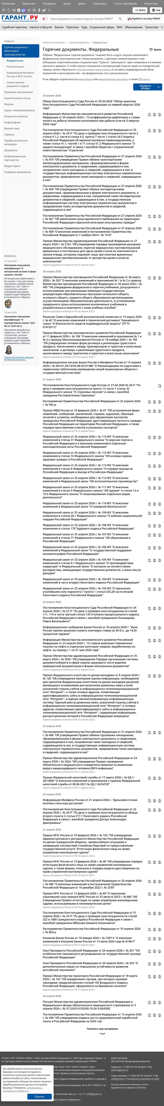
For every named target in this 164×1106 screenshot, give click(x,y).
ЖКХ (119, 27)
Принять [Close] (40, 1096)
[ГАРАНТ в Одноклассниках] (39, 10)
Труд (84, 27)
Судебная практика (14, 27)
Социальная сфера (102, 27)
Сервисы (9, 134)
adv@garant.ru (118, 1078)
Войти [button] (140, 10)
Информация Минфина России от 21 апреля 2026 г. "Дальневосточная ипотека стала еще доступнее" (90, 801)
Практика (72, 27)
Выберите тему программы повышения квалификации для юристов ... (18, 358)
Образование (134, 27)
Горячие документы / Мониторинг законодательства (16, 51)
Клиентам (150, 3)
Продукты (49, 3)
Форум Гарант (12, 166)
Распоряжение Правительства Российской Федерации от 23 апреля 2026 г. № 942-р (92, 402)
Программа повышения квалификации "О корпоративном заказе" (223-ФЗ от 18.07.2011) (19, 321)
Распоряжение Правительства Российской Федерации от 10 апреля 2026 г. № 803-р (92, 930)
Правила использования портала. (77, 1073)
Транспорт (152, 27)
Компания (8, 3)
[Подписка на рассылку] (3, 10)
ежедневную (85, 79)
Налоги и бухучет (41, 27)
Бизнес (59, 27)
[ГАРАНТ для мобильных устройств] (9, 10)
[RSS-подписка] (49, 10)
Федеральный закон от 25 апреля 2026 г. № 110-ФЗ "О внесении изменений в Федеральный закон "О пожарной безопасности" (86, 505)
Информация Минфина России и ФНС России (20, 74)
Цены (67, 3)
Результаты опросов (16, 116)
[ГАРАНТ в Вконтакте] (14, 10)
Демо (81, 3)
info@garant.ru (94, 1094)
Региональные (15, 66)
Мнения (9, 104)
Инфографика (12, 122)
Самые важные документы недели (18, 84)
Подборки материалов (17, 172)
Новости (9, 41)
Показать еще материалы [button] (102, 1032)
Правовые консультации (18, 92)
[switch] (44, 19)
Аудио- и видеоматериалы (19, 110)
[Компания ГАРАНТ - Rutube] (44, 10)
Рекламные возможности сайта (143, 1078)
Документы (11, 150)
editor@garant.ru (119, 1070)
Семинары (100, 3)
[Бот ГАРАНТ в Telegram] (34, 10)
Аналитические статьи (17, 98)
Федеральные (15, 60)
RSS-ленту (144, 79)
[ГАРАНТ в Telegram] (29, 10)
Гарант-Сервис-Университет (65, 1099)
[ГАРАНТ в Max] (24, 10)
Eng (156, 10)
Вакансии (29, 3)
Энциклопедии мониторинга (94, 69)
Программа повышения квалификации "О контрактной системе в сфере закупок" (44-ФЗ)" (20, 270)
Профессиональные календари (15, 142)
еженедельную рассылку (113, 79)
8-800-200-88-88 (119, 1058)
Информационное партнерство (15, 158)
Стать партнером (125, 3)
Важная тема (11, 128)
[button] (144, 19)
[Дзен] (18, 10)
